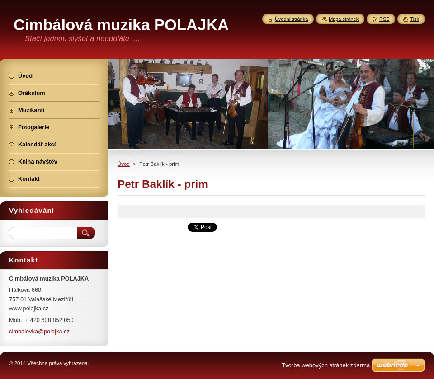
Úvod (124, 164)
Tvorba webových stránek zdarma (326, 365)
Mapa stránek (344, 19)
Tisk (414, 19)
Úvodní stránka (291, 19)
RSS (384, 19)
